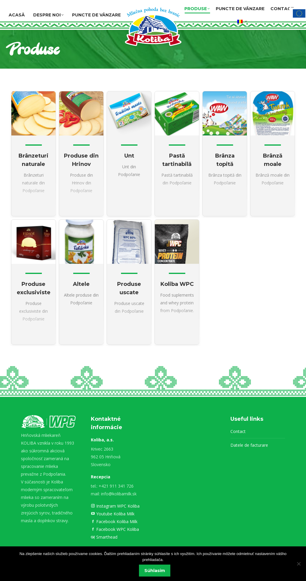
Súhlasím (154, 570)
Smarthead (106, 537)
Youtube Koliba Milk (114, 514)
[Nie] (299, 564)
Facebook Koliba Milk (116, 521)
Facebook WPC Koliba (117, 529)
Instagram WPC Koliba (117, 506)
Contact (238, 431)
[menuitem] (242, 20)
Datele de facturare (249, 445)
